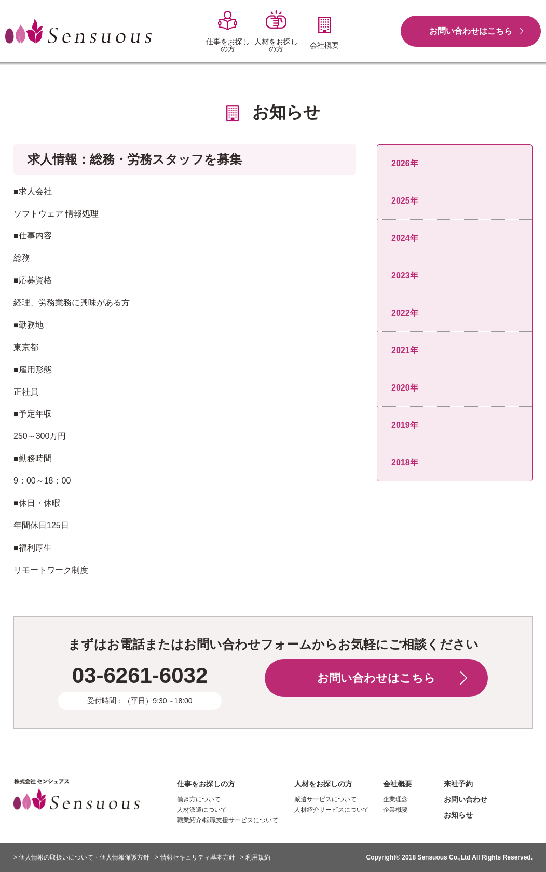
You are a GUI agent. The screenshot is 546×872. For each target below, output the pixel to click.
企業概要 (395, 809)
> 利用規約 (255, 857)
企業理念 (395, 799)
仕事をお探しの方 (206, 784)
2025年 (404, 200)
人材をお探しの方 (323, 784)
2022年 (404, 312)
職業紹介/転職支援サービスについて (227, 820)
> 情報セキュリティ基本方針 (195, 857)
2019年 (404, 425)
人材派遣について (202, 809)
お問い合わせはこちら (470, 30)
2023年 (404, 275)
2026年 (404, 163)
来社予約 (458, 784)
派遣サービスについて (325, 799)
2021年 (404, 350)
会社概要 (397, 784)
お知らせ (458, 815)
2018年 (404, 462)
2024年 (404, 238)
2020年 (404, 387)
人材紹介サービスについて (331, 809)
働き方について (199, 799)
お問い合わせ (465, 799)
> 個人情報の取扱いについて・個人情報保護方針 (81, 857)
